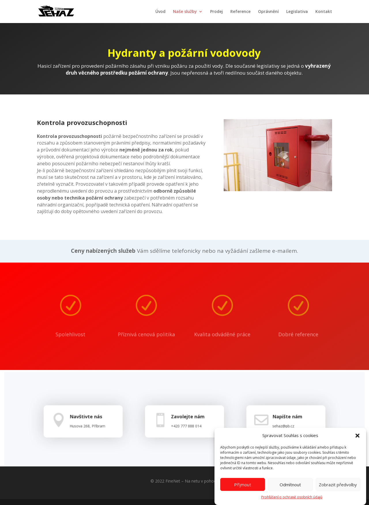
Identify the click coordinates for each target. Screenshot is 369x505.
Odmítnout (290, 488)
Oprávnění (268, 12)
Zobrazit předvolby (338, 488)
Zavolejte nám (187, 420)
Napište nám (284, 420)
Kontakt (323, 12)
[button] (357, 440)
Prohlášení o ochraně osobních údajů (291, 501)
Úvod (160, 12)
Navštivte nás (88, 420)
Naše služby (185, 12)
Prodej (216, 12)
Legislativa (297, 12)
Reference (240, 12)
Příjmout (242, 488)
